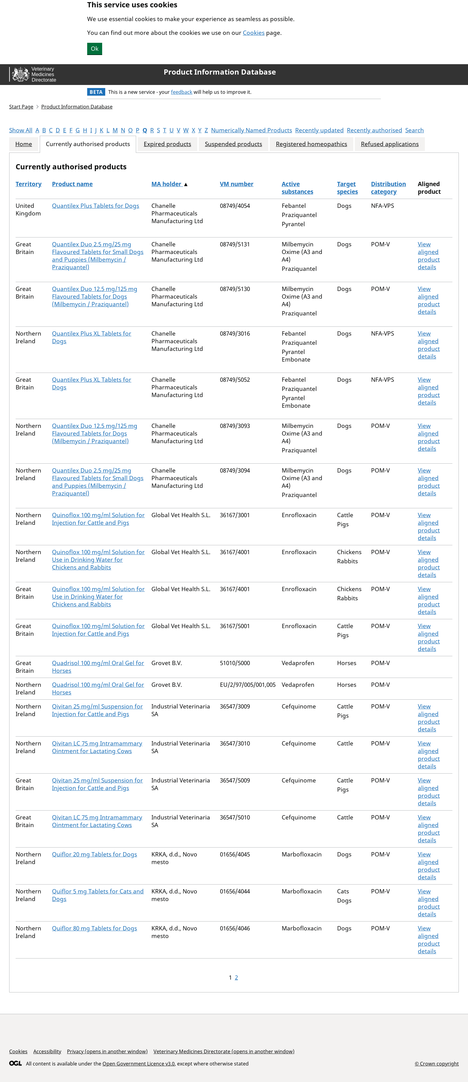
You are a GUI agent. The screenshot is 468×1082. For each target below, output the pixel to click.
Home (23, 144)
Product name (72, 184)
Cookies (254, 33)
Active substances (297, 188)
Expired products (167, 144)
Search (414, 130)
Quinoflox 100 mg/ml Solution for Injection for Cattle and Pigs (98, 519)
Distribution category (388, 188)
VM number (237, 184)
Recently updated (319, 130)
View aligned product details (429, 255)
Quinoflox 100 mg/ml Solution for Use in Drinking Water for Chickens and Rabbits (98, 559)
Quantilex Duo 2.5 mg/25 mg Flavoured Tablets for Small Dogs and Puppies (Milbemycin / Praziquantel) (97, 255)
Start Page (21, 106)
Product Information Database (220, 71)
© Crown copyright (437, 1063)
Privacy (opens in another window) (107, 1051)
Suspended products (233, 144)
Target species (347, 188)
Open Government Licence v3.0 (138, 1063)
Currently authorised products (88, 144)
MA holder (167, 184)
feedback (181, 92)
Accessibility (47, 1051)
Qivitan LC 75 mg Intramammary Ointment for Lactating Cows (97, 747)
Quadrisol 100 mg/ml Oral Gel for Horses (98, 667)
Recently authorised (374, 130)
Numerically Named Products (251, 130)
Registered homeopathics (311, 144)
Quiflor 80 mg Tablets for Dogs (94, 928)
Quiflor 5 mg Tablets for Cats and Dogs (98, 895)
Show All (20, 130)
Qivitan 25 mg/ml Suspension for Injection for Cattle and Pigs (97, 710)
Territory (29, 184)
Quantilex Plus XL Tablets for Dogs (91, 337)
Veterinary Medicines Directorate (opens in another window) (224, 1051)
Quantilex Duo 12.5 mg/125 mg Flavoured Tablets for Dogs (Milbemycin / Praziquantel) (94, 296)
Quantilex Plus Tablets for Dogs (95, 206)
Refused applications (390, 144)
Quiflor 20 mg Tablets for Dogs (94, 854)
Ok (94, 49)
